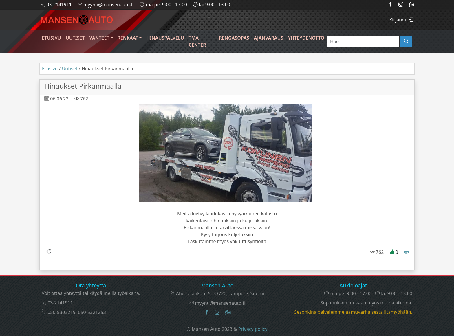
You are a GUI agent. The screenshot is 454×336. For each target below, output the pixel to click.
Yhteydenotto (306, 38)
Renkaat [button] (128, 38)
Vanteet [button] (99, 38)
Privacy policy (252, 329)
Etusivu (51, 38)
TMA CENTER (197, 41)
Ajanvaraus (268, 38)
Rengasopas (234, 38)
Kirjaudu (401, 19)
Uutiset (75, 38)
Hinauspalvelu (165, 38)
